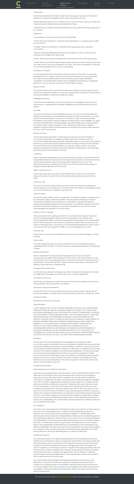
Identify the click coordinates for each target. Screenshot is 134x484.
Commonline (30, 3)
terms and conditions (65, 477)
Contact (111, 3)
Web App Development (47, 4)
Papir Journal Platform (65, 4)
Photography (83, 3)
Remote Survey (97, 4)
